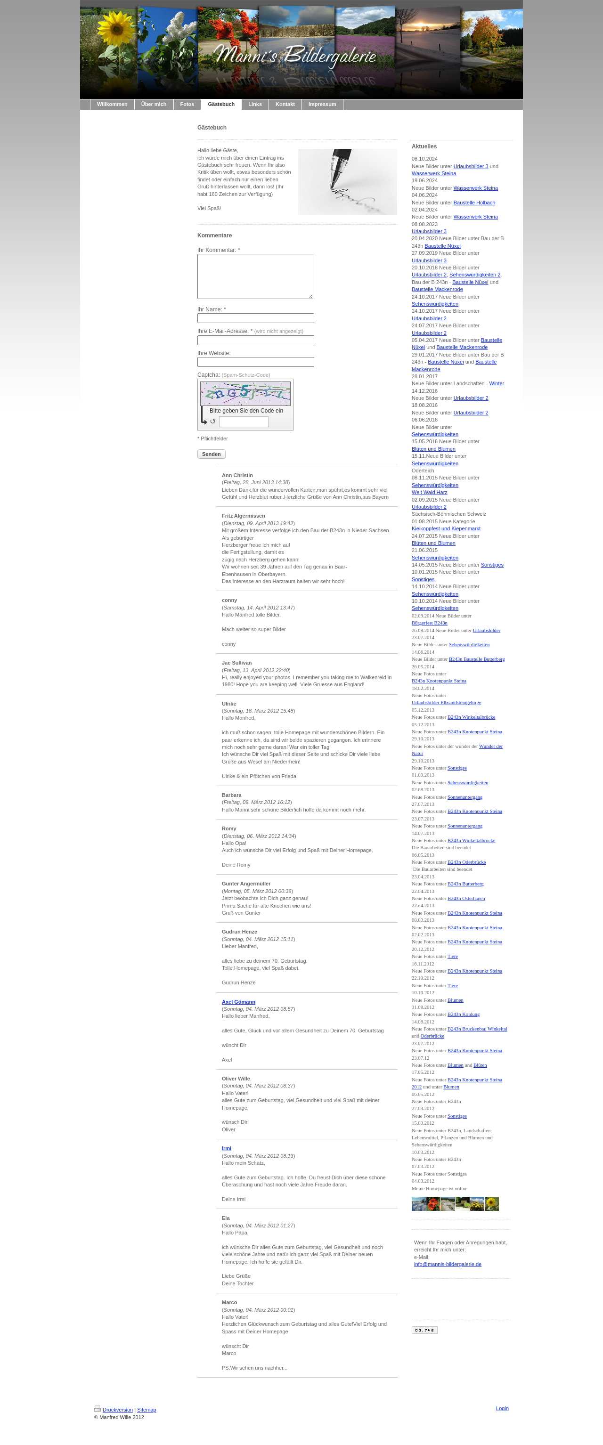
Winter (497, 383)
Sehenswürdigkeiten (435, 304)
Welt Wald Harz (430, 492)
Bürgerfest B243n (430, 622)
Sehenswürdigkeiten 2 (474, 274)
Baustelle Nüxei (443, 246)
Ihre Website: (213, 361)
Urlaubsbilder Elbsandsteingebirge (446, 702)
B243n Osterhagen (466, 898)
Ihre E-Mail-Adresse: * (250, 339)
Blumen (456, 1000)
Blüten (480, 1065)
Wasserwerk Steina (434, 173)
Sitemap (146, 1418)
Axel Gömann (238, 1010)
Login (502, 1417)
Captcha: (233, 383)
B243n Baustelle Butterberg (477, 659)
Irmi (226, 1157)
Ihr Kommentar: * (218, 250)
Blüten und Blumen (434, 449)
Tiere (453, 956)
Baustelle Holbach (475, 202)
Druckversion (113, 1418)
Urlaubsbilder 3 (471, 166)
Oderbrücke (432, 1036)
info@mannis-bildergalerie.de (447, 1264)
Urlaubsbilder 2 (429, 274)
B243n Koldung (464, 1014)
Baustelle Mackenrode (437, 289)
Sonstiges (492, 565)
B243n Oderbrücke (467, 862)
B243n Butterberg (465, 883)
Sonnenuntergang (465, 797)
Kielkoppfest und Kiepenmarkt (446, 528)
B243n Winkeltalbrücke (471, 717)
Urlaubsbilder (487, 630)
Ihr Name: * (211, 318)
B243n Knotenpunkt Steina (439, 680)
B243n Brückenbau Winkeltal (477, 1028)
